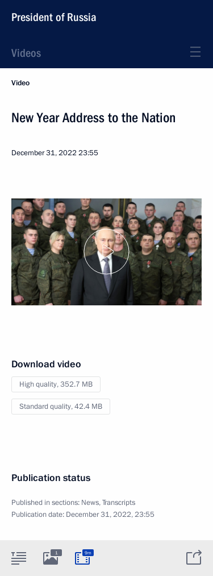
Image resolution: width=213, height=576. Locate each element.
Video (20, 83)
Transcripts (118, 503)
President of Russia (54, 17)
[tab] (19, 558)
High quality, (56, 384)
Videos (26, 53)
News (90, 503)
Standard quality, (60, 406)
